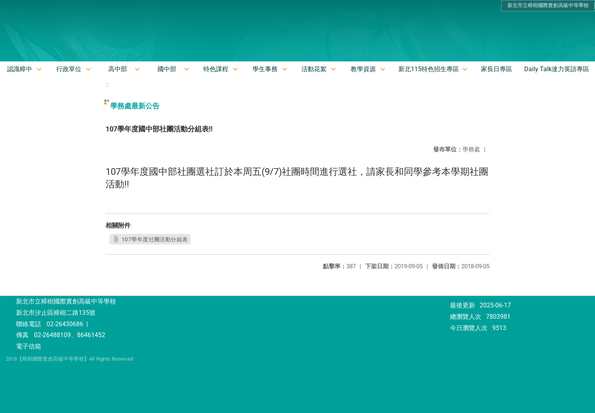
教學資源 (363, 69)
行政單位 (68, 69)
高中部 (117, 69)
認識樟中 (19, 69)
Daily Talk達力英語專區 (556, 69)
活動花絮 (313, 69)
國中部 (167, 69)
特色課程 (215, 69)
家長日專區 (496, 69)
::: (107, 85)
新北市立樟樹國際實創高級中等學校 (548, 5)
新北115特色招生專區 (428, 69)
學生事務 (265, 69)
